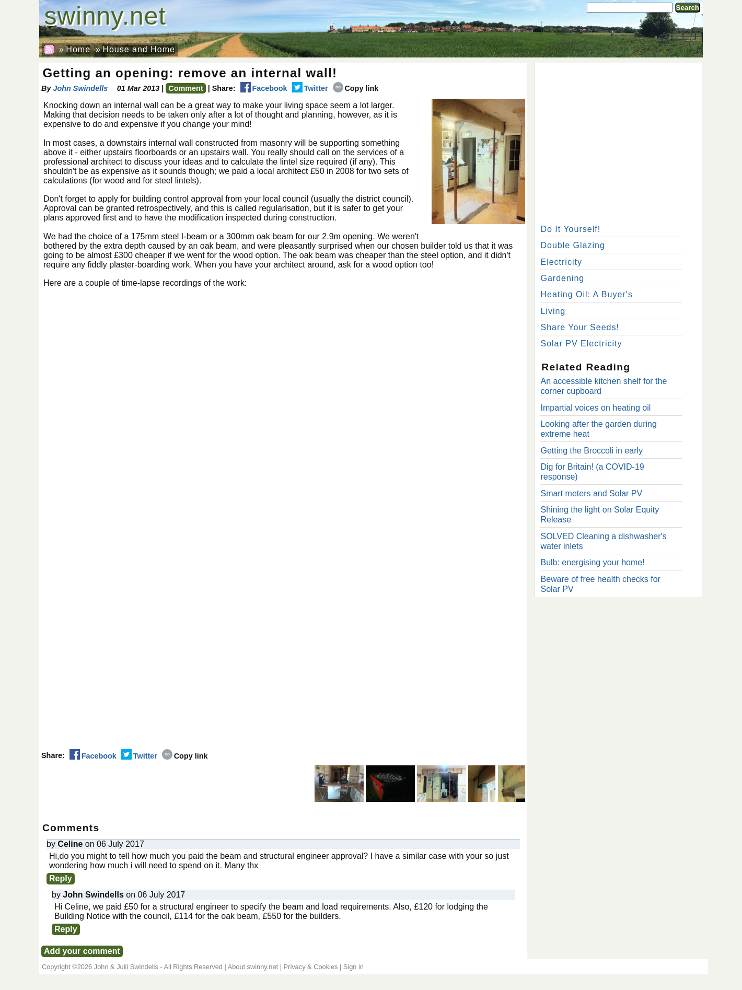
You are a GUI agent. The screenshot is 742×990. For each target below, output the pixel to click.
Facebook (263, 88)
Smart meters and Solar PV (591, 493)
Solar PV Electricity (581, 343)
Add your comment (82, 951)
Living (552, 311)
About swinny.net (253, 967)
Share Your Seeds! (579, 327)
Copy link (356, 88)
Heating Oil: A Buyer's (587, 294)
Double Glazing (572, 245)
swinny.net (105, 16)
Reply (60, 878)
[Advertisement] (618, 141)
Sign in (353, 967)
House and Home (138, 49)
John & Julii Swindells (126, 967)
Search (687, 7)
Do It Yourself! (570, 229)
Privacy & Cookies (311, 967)
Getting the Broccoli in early (591, 450)
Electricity (561, 262)
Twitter (310, 88)
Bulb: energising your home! (592, 562)
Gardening (562, 278)
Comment (185, 88)
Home (78, 49)
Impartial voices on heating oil (595, 407)
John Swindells (80, 88)
